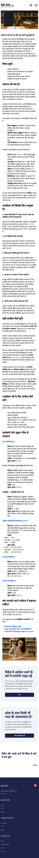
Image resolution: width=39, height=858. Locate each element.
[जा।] (19, 695)
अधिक (35, 765)
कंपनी (2, 841)
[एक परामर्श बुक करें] (19, 736)
